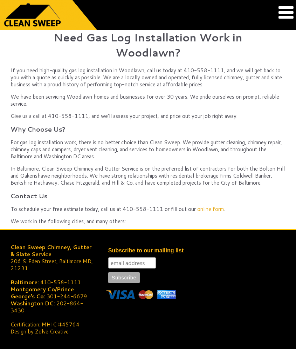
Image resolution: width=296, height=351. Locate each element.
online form (210, 209)
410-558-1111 (60, 282)
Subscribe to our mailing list (146, 250)
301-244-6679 (67, 296)
